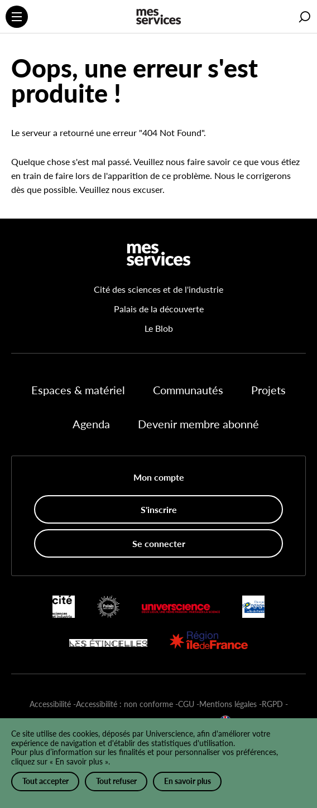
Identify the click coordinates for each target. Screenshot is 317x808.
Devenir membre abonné (198, 423)
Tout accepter (45, 781)
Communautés (188, 389)
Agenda (91, 423)
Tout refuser (116, 781)
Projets (268, 389)
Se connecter (158, 543)
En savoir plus (187, 781)
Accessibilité (50, 704)
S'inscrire (159, 509)
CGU (186, 704)
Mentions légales (228, 704)
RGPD (272, 704)
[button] (304, 17)
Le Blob (159, 328)
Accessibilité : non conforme (124, 704)
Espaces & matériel (78, 389)
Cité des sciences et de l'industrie (158, 289)
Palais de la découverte (159, 308)
